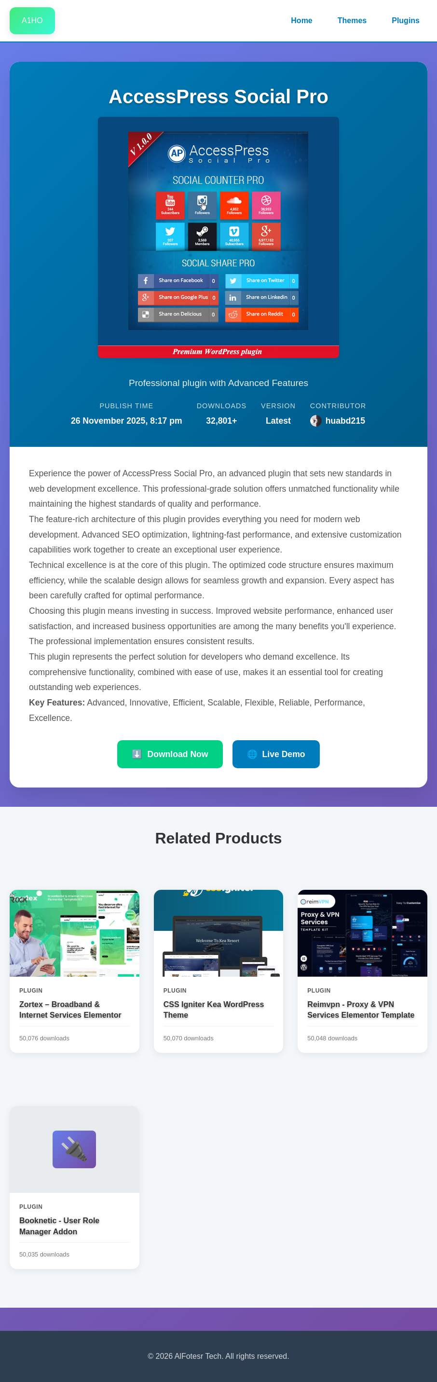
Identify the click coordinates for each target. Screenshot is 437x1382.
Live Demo (276, 754)
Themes (352, 20)
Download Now (170, 754)
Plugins (406, 20)
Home (301, 20)
